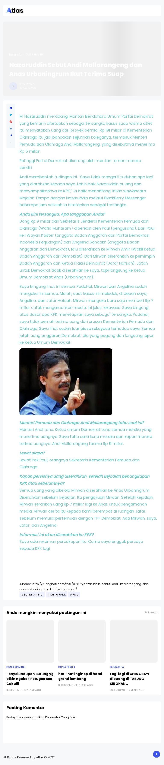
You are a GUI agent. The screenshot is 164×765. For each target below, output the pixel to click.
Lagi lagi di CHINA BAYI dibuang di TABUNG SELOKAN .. (129, 679)
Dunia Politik (58, 594)
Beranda (15, 54)
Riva (75, 594)
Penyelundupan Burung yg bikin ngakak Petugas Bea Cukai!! (30, 679)
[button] (11, 143)
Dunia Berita (66, 667)
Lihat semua (151, 612)
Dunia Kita (117, 667)
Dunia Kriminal (35, 54)
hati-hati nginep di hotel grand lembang (80, 676)
